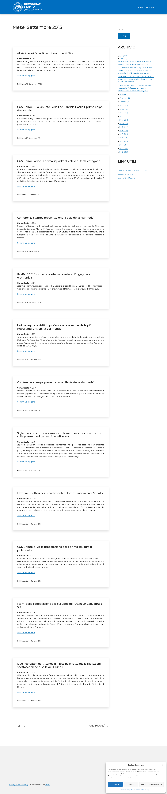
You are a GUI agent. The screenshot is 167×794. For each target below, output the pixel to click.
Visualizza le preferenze (151, 784)
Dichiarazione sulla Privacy (140, 790)
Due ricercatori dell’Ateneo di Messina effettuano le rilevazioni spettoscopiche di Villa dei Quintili (59, 665)
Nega (131, 784)
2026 (123, 56)
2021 (123, 120)
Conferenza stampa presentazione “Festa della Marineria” (56, 217)
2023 (123, 113)
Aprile (123, 59)
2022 (123, 116)
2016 (123, 138)
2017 (123, 134)
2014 (123, 145)
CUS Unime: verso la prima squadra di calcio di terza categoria (58, 161)
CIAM (47, 785)
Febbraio (124, 98)
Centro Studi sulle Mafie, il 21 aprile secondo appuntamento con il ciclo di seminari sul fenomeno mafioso (136, 79)
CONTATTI (150, 7)
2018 (123, 131)
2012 (123, 152)
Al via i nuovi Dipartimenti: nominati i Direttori (48, 53)
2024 (123, 109)
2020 (123, 123)
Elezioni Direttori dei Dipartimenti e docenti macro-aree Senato (60, 493)
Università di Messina (126, 178)
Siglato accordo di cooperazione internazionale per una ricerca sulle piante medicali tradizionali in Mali (59, 434)
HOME (140, 7)
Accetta (115, 784)
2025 (123, 106)
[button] (162, 765)
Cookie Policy (125, 790)
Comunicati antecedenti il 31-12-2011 (133, 171)
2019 (123, 127)
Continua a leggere (26, 76)
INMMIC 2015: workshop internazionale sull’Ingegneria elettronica (54, 276)
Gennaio (124, 102)
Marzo (123, 95)
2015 (123, 141)
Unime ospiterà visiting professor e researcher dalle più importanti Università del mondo (54, 327)
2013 (123, 148)
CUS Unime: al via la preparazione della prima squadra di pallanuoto (55, 548)
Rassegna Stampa (125, 174)
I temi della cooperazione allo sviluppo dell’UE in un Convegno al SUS (60, 605)
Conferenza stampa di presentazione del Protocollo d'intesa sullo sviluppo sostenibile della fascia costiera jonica (135, 88)
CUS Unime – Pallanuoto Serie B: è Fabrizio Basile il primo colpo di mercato (60, 108)
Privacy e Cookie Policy (18, 785)
